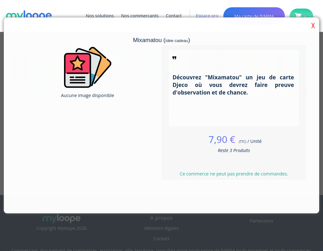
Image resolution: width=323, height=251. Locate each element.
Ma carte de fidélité (254, 16)
